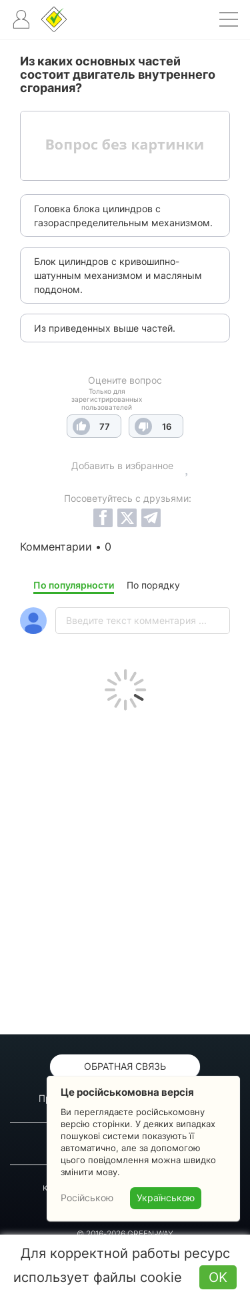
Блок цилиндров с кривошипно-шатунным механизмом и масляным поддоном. (118, 275)
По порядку (153, 585)
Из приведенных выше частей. (104, 328)
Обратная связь (125, 1066)
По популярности (73, 585)
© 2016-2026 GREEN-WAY (125, 1234)
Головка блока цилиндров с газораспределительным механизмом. (123, 215)
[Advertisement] (125, 869)
